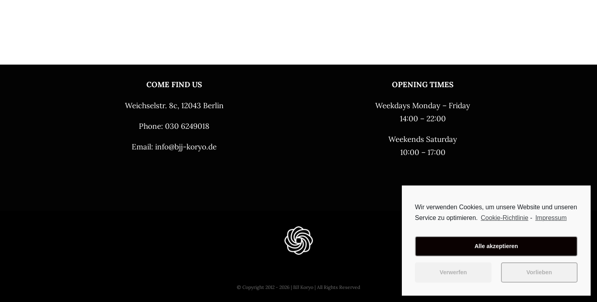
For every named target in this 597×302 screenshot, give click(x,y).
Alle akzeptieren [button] (496, 246)
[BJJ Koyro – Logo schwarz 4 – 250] (61, 10)
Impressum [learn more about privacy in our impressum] (550, 217)
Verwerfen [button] (453, 272)
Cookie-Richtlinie (504, 217)
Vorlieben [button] (539, 272)
